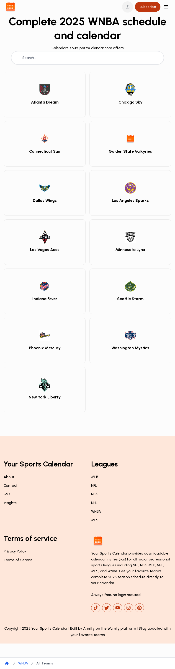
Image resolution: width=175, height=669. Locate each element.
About (9, 477)
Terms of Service (18, 560)
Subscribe (147, 7)
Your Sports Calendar (49, 628)
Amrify (89, 628)
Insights (10, 503)
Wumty (114, 628)
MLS (94, 520)
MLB (94, 477)
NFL (94, 485)
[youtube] (117, 607)
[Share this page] (127, 6)
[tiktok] (95, 607)
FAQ (7, 494)
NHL (94, 503)
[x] (106, 607)
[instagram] (128, 607)
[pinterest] (139, 607)
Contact (11, 485)
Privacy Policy (15, 551)
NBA (94, 494)
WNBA (96, 511)
